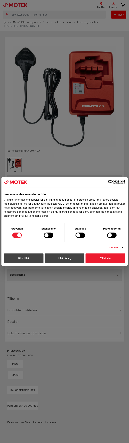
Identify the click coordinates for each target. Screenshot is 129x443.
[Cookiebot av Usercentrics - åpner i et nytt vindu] (110, 182)
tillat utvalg (64, 258)
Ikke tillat (23, 258)
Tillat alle (105, 258)
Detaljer (114, 247)
